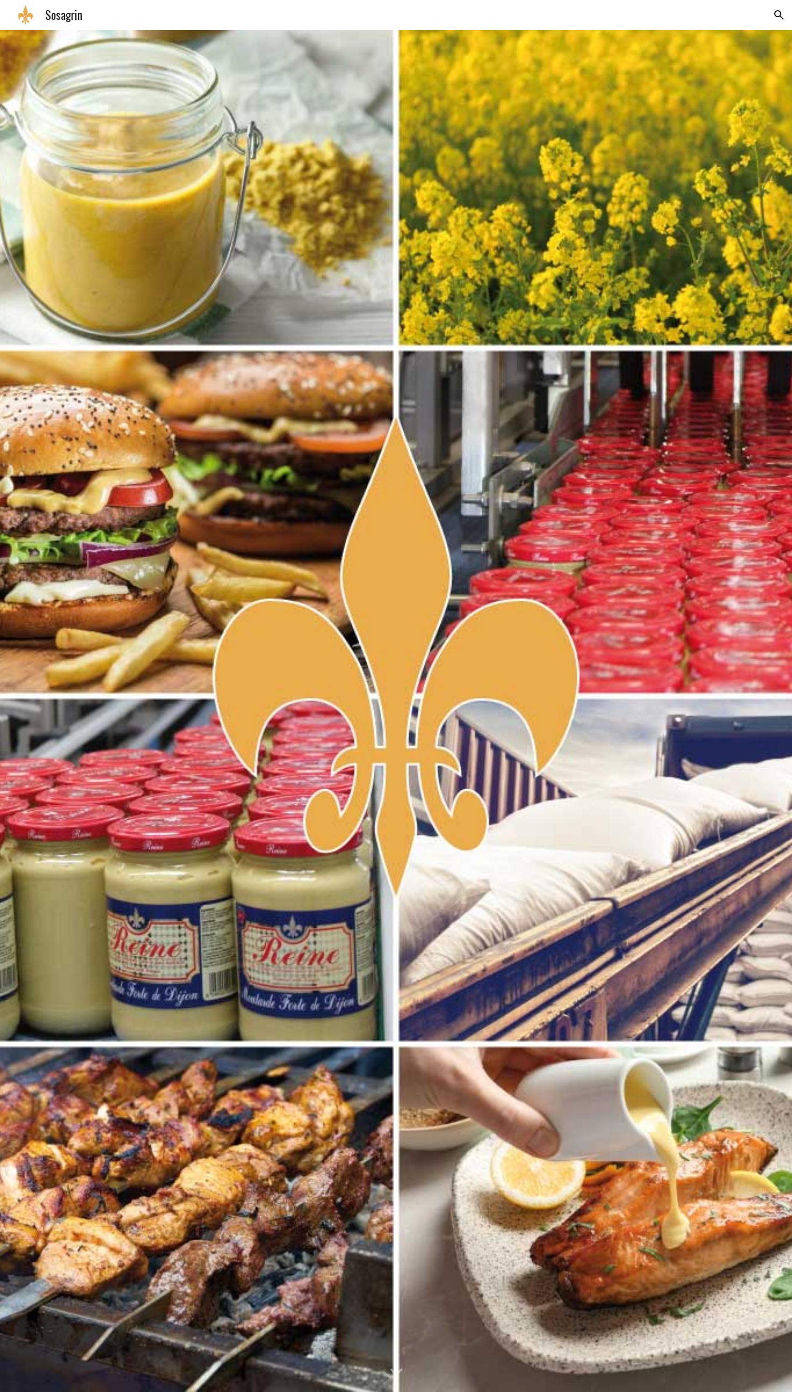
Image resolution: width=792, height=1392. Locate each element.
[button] (779, 15)
